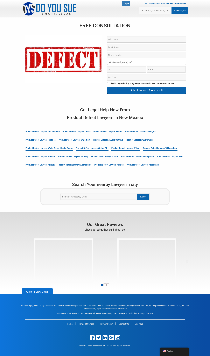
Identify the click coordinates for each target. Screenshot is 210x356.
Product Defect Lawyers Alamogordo (75, 165)
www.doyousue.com (96, 345)
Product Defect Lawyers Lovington (140, 131)
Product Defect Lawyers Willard (125, 148)
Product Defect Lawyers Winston (40, 156)
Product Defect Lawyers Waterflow (74, 140)
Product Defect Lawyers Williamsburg (160, 148)
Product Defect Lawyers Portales (41, 140)
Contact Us (124, 324)
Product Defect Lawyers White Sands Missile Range (49, 148)
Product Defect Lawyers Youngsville (137, 156)
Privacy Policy (106, 324)
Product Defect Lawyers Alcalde (109, 165)
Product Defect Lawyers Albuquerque (43, 131)
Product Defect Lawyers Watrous (108, 140)
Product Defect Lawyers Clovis (77, 131)
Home (70, 324)
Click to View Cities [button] (37, 291)
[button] (28, 260)
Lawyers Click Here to (165, 3)
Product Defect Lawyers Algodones (143, 165)
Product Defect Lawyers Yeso (104, 156)
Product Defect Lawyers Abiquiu (40, 165)
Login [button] (126, 3)
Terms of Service (86, 324)
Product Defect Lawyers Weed (139, 140)
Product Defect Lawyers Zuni (170, 156)
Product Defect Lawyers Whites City (92, 148)
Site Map (139, 324)
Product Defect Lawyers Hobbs (107, 131)
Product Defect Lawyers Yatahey (73, 156)
